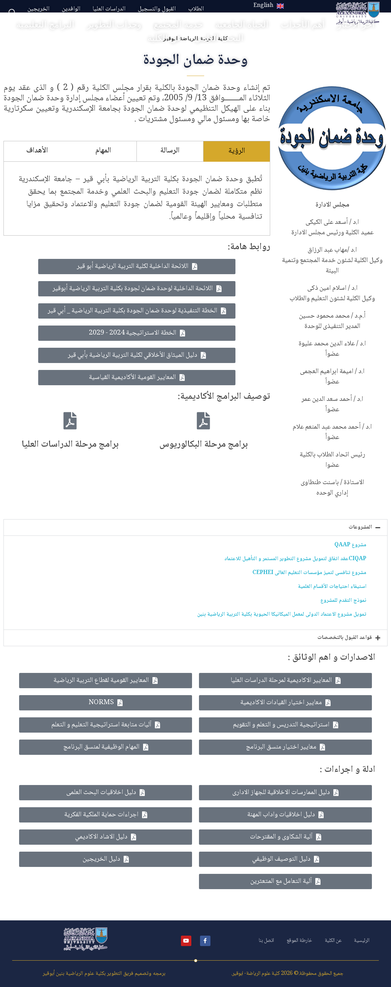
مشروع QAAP (350, 545)
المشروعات (360, 527)
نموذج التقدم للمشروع (343, 600)
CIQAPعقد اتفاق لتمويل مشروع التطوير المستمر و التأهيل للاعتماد (295, 559)
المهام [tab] (103, 150)
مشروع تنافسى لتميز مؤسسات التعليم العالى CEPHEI (309, 572)
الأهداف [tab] (37, 150)
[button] (195, 527)
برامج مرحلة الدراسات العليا (70, 445)
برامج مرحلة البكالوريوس (203, 445)
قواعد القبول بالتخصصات (344, 637)
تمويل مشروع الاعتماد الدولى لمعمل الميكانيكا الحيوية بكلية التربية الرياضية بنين (281, 614)
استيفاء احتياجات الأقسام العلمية (332, 586)
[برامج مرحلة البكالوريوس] (203, 420)
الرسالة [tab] (170, 150)
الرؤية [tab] (236, 151)
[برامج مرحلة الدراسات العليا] (70, 420)
